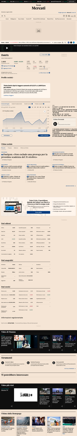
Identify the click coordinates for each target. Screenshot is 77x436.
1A (43, 107)
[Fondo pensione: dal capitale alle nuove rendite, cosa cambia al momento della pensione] (25, 341)
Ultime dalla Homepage (11, 413)
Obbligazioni (13, 19)
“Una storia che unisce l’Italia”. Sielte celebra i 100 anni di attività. (57, 345)
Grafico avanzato (44, 135)
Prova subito (38, 212)
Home (2, 42)
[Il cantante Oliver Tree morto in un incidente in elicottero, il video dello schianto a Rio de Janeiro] (45, 391)
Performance (7, 135)
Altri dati (72, 1)
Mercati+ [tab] (3, 148)
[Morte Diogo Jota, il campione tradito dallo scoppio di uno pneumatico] (70, 391)
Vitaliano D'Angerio (7, 159)
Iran (64, 426)
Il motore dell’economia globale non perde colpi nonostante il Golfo (11, 167)
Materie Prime (50, 19)
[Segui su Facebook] (64, 16)
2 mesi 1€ (71, 12)
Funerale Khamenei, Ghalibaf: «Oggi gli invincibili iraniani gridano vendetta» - (68, 430)
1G (29, 107)
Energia (49, 426)
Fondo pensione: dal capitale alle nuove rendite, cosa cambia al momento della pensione (6, 341)
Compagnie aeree (5, 426)
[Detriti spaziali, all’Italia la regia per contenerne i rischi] (45, 338)
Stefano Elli (31, 170)
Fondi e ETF (28, 19)
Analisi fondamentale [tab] (17, 103)
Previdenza (4, 152)
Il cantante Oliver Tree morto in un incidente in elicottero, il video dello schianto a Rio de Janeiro (45, 400)
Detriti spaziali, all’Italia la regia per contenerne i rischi (44, 345)
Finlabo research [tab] (39, 103)
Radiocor (42, 342)
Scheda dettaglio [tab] (5, 103)
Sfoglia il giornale (62, 12)
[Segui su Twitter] (66, 16)
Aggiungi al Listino (6, 68)
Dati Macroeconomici (60, 19)
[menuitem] (25, 130)
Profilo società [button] (7, 77)
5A (45, 107)
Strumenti (69, 19)
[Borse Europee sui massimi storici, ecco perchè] (70, 338)
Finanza (67, 342)
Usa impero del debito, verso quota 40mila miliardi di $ (37, 429)
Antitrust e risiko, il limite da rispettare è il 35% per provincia (10, 177)
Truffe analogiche (32, 164)
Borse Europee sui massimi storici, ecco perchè (26, 45)
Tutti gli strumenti (70, 368)
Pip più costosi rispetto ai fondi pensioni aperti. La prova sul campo (62, 154)
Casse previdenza (31, 174)
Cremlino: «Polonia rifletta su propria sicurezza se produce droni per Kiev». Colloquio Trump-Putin (22, 431)
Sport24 (67, 395)
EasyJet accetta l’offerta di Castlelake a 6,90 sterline (7, 429)
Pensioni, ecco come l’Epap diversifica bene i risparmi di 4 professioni (36, 178)
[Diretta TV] (25, 394)
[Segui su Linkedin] (69, 16)
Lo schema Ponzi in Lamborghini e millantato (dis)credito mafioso (38, 167)
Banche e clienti (5, 174)
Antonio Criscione (7, 170)
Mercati (38, 8)
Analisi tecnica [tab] (27, 103)
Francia (54, 395)
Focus (2, 335)
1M (35, 107)
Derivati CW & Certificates (39, 19)
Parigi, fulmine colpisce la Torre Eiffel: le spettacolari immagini (57, 399)
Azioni (7, 19)
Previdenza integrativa (58, 152)
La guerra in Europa (22, 426)
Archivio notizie (71, 186)
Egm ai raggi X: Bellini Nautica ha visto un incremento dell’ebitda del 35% (63, 167)
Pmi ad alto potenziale (58, 164)
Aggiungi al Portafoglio (7, 66)
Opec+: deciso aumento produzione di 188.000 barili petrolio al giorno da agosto (53, 430)
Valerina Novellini (58, 170)
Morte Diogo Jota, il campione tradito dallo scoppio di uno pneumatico (70, 399)
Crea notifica (45, 54)
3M (37, 107)
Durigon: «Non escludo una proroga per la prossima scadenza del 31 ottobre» (24, 155)
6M (40, 107)
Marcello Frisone (32, 181)
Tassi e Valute (21, 19)
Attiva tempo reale (44, 72)
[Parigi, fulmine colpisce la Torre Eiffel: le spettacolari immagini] (57, 391)
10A (49, 107)
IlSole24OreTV (5, 388)
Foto (64, 433)
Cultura (42, 395)
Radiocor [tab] (16, 148)
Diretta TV (4, 390)
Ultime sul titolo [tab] (24, 148)
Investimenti (4, 164)
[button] (2, 16)
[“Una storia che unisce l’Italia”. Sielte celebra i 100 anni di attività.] (57, 338)
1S (32, 107)
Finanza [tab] (10, 148)
